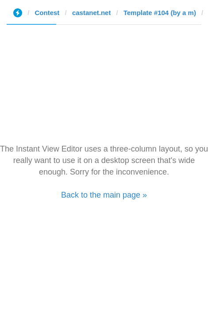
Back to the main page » (104, 195)
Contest (47, 12)
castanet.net (91, 12)
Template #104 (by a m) (159, 12)
